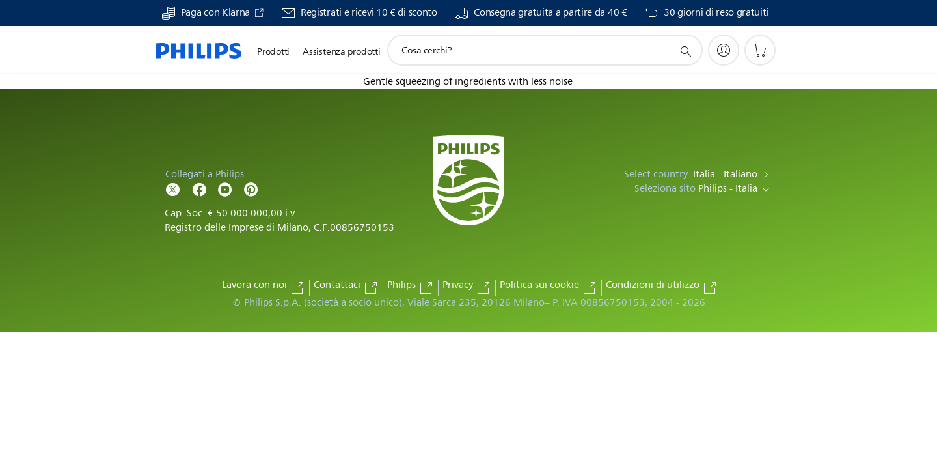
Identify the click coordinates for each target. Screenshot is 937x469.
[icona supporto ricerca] (685, 51)
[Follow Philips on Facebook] (199, 188)
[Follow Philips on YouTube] (225, 188)
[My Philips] (723, 50)
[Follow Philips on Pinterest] (251, 188)
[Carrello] (760, 50)
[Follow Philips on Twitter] (173, 188)
